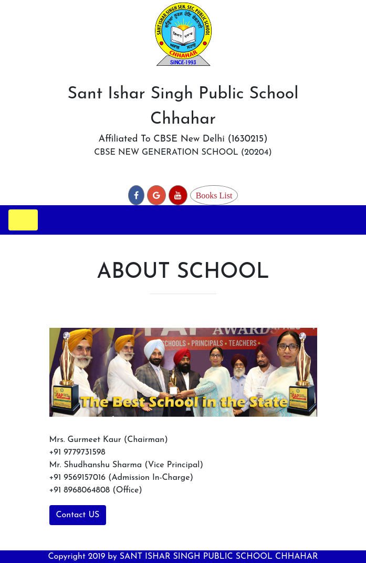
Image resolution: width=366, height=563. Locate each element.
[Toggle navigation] (23, 219)
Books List (214, 195)
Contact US (78, 515)
